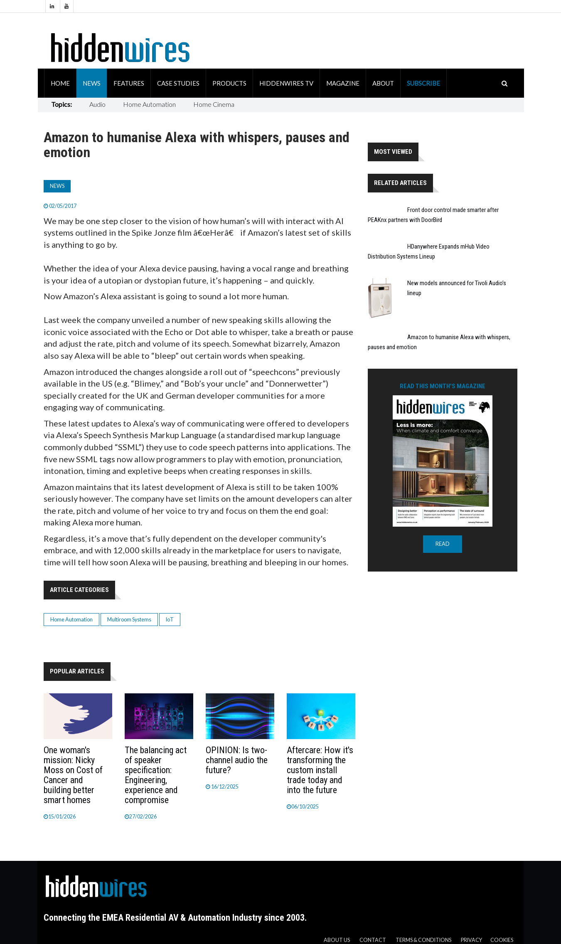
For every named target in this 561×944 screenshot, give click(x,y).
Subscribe (423, 83)
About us (337, 940)
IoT (170, 619)
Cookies (501, 940)
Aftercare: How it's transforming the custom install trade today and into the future (320, 770)
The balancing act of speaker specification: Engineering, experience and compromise (156, 775)
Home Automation (149, 104)
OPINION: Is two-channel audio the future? (237, 760)
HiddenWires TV (286, 83)
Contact (372, 940)
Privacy (471, 940)
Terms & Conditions (423, 940)
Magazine (342, 83)
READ (443, 544)
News (92, 83)
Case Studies (178, 83)
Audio (97, 104)
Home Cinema (213, 104)
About (383, 83)
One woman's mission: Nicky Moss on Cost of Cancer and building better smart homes (73, 775)
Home (60, 83)
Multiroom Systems (129, 619)
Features (128, 83)
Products (229, 83)
